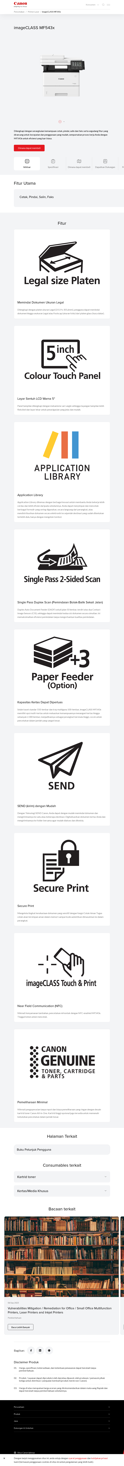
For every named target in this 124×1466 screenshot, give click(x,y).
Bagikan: (19, 1348)
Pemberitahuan (14, 1318)
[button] (60, 121)
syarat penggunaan (78, 1458)
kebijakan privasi (99, 1458)
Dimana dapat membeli (29, 148)
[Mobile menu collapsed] (108, 4)
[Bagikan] (31, 1348)
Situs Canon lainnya (26, 1450)
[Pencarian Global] (103, 5)
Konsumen (91, 5)
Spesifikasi (53, 167)
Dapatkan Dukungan (105, 167)
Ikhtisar (27, 167)
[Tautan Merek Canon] (20, 4)
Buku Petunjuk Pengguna (34, 1149)
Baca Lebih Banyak (20, 1325)
